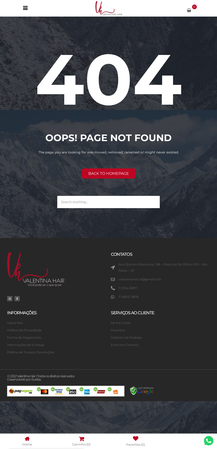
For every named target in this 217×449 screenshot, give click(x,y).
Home (27, 441)
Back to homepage (108, 173)
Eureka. (36, 379)
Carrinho (81, 441)
